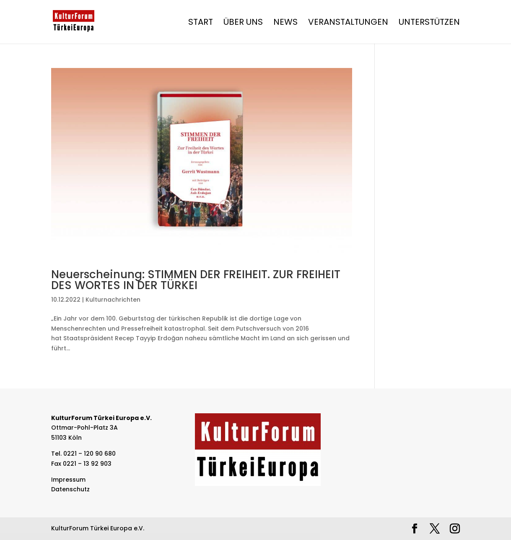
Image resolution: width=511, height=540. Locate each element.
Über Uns (243, 23)
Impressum (68, 479)
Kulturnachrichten (113, 299)
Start (200, 23)
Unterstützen (429, 23)
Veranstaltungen (348, 23)
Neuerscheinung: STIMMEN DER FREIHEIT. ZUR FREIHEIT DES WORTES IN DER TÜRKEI (195, 280)
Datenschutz (70, 489)
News (285, 23)
